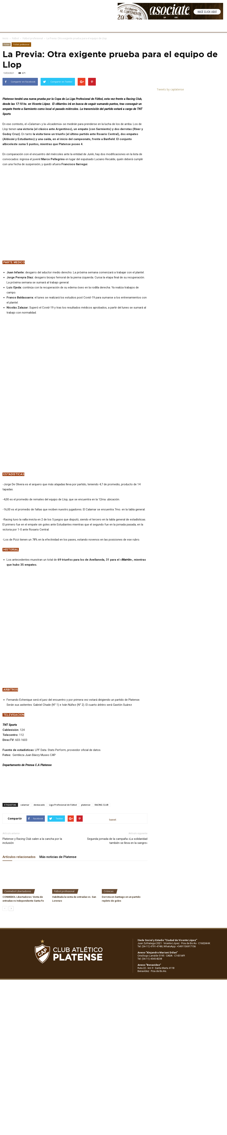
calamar (24, 851)
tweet (112, 866)
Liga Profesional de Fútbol (63, 851)
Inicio (5, 38)
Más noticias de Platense (58, 904)
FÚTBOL (60, 27)
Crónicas (108, 938)
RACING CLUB (101, 851)
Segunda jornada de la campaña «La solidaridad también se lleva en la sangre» (117, 888)
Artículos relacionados (19, 904)
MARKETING (99, 27)
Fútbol (15, 38)
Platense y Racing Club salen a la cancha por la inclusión (32, 888)
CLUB (16, 27)
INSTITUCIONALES (37, 27)
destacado (39, 851)
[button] (220, 27)
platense (85, 851)
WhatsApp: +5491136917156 (180, 993)
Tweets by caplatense (170, 89)
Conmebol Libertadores (17, 938)
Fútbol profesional (33, 38)
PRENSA (119, 27)
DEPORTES (78, 27)
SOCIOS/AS (138, 27)
